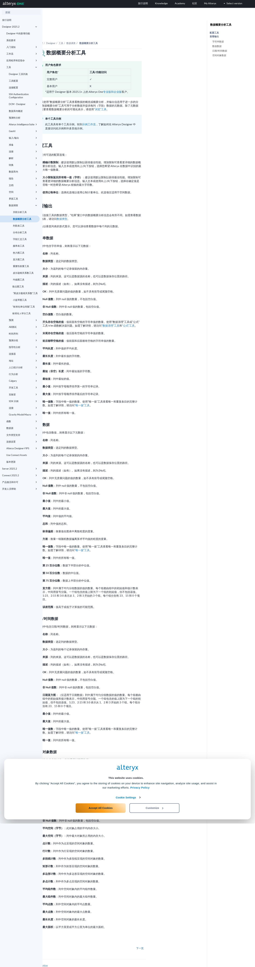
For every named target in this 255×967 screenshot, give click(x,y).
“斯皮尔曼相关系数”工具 (25, 293)
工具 (21, 67)
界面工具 (23, 198)
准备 (23, 144)
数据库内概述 (16, 111)
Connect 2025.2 (19, 475)
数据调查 (23, 205)
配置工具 (214, 32)
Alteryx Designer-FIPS (21, 448)
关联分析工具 (19, 212)
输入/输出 (23, 137)
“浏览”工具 (142, 99)
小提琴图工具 (19, 299)
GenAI (23, 131)
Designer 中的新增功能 (18, 33)
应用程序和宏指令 (21, 60)
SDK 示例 (23, 401)
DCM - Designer (23, 104)
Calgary (23, 380)
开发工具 (23, 387)
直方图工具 (18, 259)
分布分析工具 (19, 232)
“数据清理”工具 (153, 315)
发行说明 (6, 20)
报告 (23, 178)
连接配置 (13, 87)
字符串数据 (218, 41)
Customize (154, 951)
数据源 (21, 428)
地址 (23, 360)
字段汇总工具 (19, 239)
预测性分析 (14, 117)
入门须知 (21, 47)
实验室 (23, 394)
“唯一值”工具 (124, 395)
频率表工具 (18, 245)
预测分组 (23, 340)
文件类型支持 (21, 434)
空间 (23, 192)
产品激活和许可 (19, 482)
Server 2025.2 (19, 468)
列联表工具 (18, 225)
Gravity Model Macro (23, 414)
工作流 (21, 53)
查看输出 (214, 36)
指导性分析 (23, 347)
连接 (23, 151)
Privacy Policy (140, 931)
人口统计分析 (23, 367)
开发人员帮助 (19, 488)
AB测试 (23, 327)
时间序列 (23, 333)
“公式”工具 (171, 315)
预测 (23, 320)
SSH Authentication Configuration (19, 96)
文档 (23, 185)
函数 (21, 421)
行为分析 (23, 374)
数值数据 (217, 46)
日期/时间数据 (219, 50)
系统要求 (11, 40)
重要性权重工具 (20, 266)
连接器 (23, 353)
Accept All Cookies (101, 951)
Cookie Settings (126, 940)
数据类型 (104, 209)
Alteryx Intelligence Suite (23, 124)
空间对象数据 (219, 55)
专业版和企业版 (155, 82)
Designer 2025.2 (19, 26)
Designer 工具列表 (18, 74)
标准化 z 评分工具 (21, 313)
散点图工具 (18, 286)
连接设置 (21, 441)
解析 (23, 158)
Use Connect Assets (16, 455)
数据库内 (23, 171)
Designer (93, 33)
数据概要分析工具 (21, 219)
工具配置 (13, 80)
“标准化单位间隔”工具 (23, 306)
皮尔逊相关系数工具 (23, 272)
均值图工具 (18, 279)
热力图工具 (18, 252)
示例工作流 (131, 114)
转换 (23, 164)
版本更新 (11, 461)
